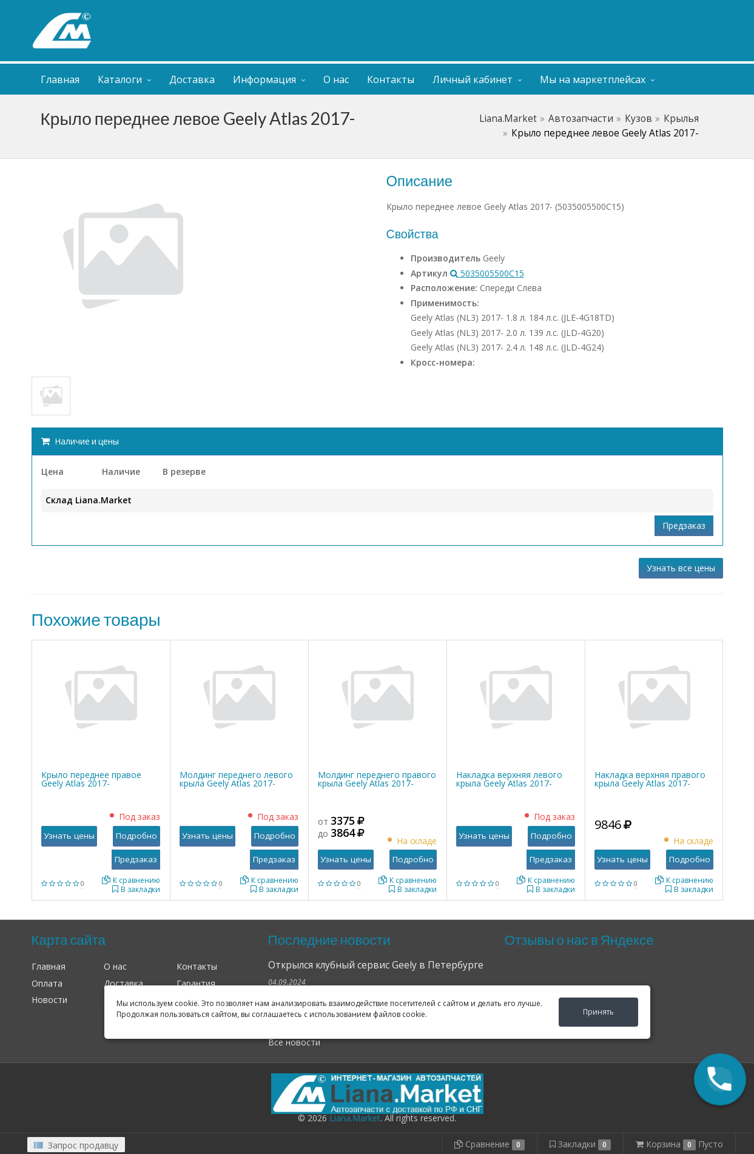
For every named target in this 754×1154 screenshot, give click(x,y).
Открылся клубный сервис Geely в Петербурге (375, 965)
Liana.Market (508, 118)
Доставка (192, 79)
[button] (720, 1079)
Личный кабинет (649, 11)
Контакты (390, 79)
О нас (336, 79)
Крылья (681, 118)
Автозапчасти (580, 118)
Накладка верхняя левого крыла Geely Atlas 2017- (509, 779)
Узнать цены (69, 835)
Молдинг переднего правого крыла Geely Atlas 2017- (377, 779)
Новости (49, 999)
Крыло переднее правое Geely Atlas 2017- (91, 779)
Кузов (638, 118)
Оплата (47, 983)
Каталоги (120, 79)
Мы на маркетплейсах (592, 79)
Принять (598, 1012)
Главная (60, 79)
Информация (264, 79)
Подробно (136, 835)
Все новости (294, 1042)
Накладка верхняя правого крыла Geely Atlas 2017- (649, 779)
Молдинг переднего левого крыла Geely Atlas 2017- (236, 779)
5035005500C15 (487, 273)
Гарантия (196, 983)
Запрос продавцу (76, 1145)
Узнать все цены (681, 568)
